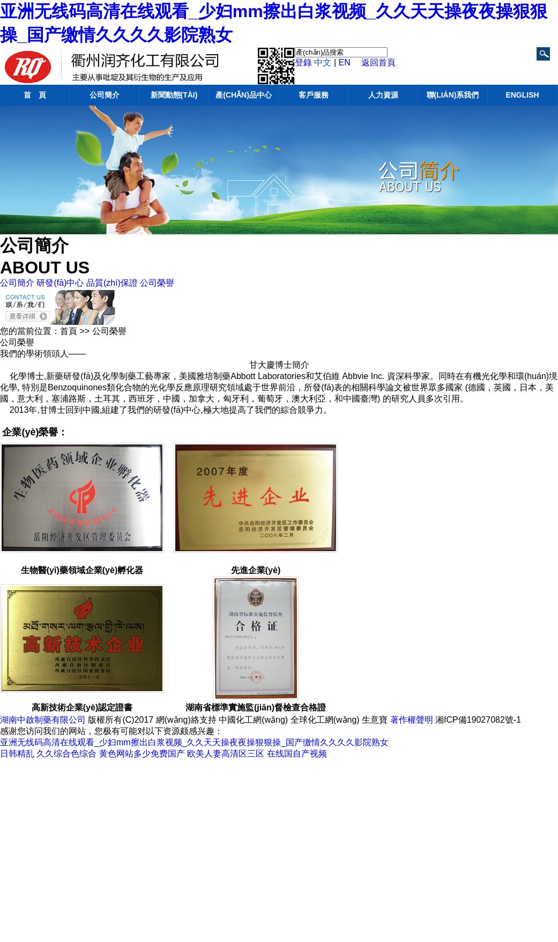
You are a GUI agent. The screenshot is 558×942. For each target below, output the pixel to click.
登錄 (303, 62)
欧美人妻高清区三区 (225, 753)
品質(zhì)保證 (112, 282)
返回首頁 (378, 62)
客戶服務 (314, 95)
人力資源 (383, 95)
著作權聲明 (411, 719)
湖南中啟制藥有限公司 (43, 719)
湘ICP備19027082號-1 (478, 719)
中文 (322, 62)
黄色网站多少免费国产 (142, 753)
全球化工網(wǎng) (325, 719)
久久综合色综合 (66, 753)
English (522, 95)
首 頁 (35, 95)
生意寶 (375, 719)
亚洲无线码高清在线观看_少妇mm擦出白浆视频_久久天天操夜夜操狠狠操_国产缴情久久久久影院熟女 (194, 742)
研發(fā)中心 (60, 282)
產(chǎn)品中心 (243, 95)
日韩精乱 (17, 753)
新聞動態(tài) (174, 95)
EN (345, 62)
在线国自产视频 (297, 753)
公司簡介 (105, 95)
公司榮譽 (157, 282)
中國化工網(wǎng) (253, 719)
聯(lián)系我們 (453, 95)
